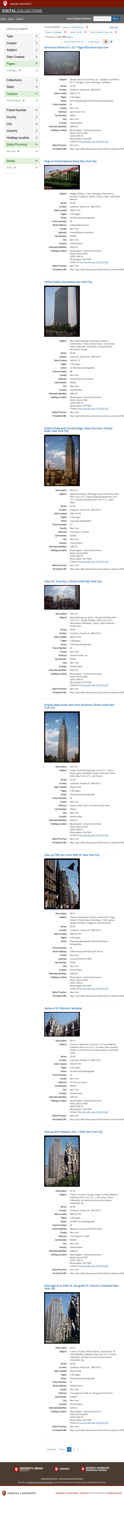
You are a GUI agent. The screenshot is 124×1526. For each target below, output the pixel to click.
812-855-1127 (102, 141)
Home (3, 19)
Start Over (114, 27)
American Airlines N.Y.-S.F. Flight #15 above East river (76, 47)
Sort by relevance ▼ (74, 41)
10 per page (94, 41)
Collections (14, 80)
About (11, 19)
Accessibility (60, 1493)
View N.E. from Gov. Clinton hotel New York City (73, 581)
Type (10, 36)
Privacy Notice (72, 1493)
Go (115, 18)
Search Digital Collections (79, 18)
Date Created (15, 57)
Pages (11, 64)
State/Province (17, 144)
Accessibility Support (49, 1479)
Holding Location (18, 138)
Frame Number (17, 110)
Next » (70, 37)
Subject (12, 50)
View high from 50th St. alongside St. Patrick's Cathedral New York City (81, 1287)
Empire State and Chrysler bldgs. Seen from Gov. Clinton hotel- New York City (78, 430)
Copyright (84, 1493)
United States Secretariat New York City (68, 282)
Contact (19, 19)
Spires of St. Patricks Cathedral (63, 1008)
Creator (12, 43)
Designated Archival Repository (40, 1482)
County (11, 117)
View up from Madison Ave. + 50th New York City (73, 1131)
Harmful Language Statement (71, 1479)
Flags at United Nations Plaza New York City (70, 161)
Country (12, 131)
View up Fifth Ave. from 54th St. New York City (72, 855)
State (10, 87)
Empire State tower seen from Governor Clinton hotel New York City (79, 706)
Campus (12, 94)
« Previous (51, 1449)
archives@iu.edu (87, 141)
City (9, 124)
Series (11, 161)
